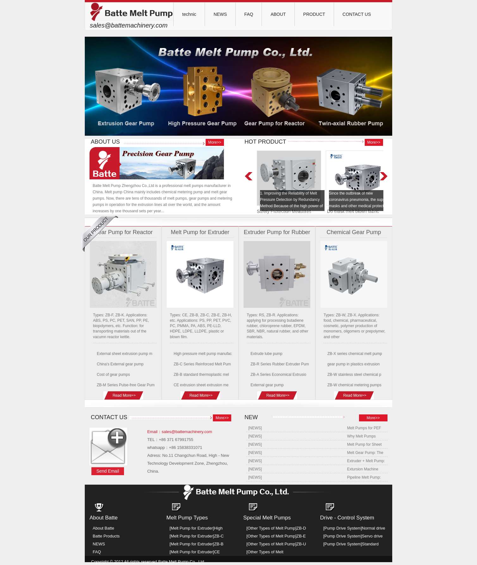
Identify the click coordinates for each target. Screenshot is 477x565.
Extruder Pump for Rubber (277, 232)
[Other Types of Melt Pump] (271, 528)
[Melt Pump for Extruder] (192, 528)
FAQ (248, 14)
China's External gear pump (120, 364)
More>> (214, 142)
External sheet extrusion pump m (124, 353)
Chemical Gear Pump (353, 232)
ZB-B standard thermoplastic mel (201, 374)
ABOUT (278, 14)
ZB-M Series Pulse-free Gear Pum (126, 385)
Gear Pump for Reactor (123, 232)
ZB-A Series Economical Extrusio (278, 374)
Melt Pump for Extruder (200, 232)
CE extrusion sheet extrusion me (201, 385)
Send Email (107, 471)
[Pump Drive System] (342, 528)
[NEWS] (255, 428)
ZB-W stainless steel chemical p (354, 374)
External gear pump (267, 385)
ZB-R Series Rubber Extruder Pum (280, 364)
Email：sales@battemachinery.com (179, 431)
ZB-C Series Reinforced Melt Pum (202, 364)
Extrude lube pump (266, 353)
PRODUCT (314, 14)
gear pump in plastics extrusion (353, 364)
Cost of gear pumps (113, 374)
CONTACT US (357, 14)
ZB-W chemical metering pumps (354, 385)
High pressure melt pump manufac (203, 353)
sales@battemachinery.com (129, 25)
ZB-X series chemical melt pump (354, 353)
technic (189, 14)
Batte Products (106, 536)
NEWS (220, 14)
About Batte (103, 528)
